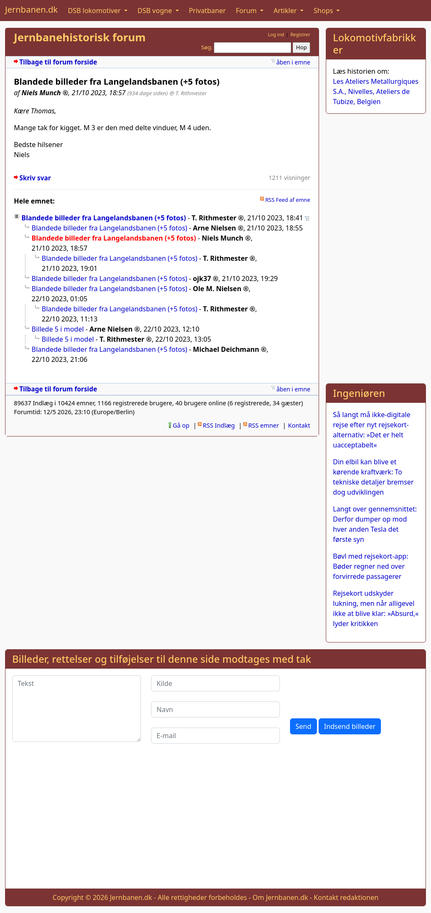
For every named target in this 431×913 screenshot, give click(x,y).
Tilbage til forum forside (58, 62)
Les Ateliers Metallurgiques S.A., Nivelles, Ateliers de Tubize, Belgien (375, 91)
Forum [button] (247, 10)
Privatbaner (207, 10)
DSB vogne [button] (156, 10)
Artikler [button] (286, 10)
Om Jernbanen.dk (280, 897)
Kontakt (299, 425)
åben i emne (293, 62)
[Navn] (215, 709)
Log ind (276, 34)
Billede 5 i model (58, 329)
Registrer (300, 34)
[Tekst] (76, 708)
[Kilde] (215, 683)
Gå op (181, 425)
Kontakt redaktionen (346, 897)
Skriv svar (35, 178)
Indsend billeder (349, 726)
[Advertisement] (376, 246)
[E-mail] (215, 736)
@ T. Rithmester (188, 93)
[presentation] (354, 691)
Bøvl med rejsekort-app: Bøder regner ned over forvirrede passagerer (370, 566)
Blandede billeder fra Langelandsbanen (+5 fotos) (103, 217)
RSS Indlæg (219, 425)
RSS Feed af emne (287, 199)
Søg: (207, 47)
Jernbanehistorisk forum (80, 37)
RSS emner (263, 425)
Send (303, 726)
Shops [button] (324, 10)
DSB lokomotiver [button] (95, 10)
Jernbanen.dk (31, 9)
